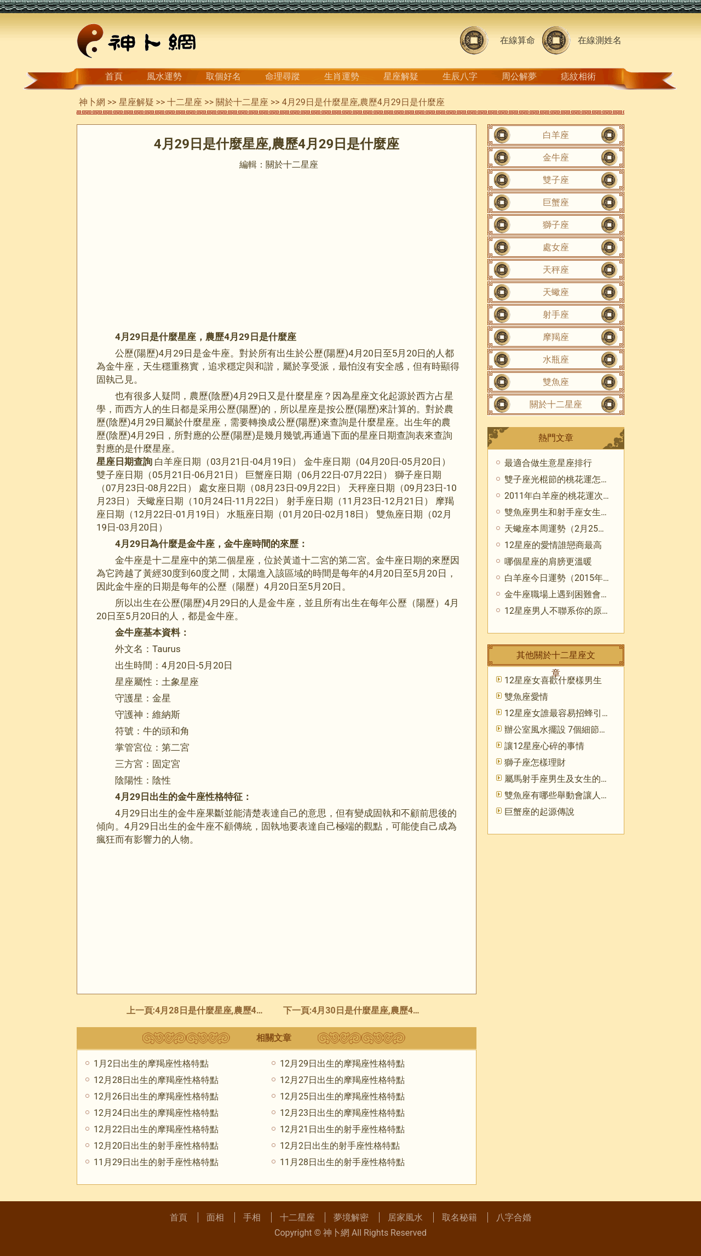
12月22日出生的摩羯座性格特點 (156, 1129)
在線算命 (517, 40)
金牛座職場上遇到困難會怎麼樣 (565, 594)
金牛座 (556, 157)
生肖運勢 (341, 76)
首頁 (114, 76)
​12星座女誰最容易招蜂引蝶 (557, 713)
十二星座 (184, 102)
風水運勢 (164, 76)
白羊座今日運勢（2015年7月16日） (574, 578)
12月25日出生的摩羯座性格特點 (342, 1096)
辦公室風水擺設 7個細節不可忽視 (569, 729)
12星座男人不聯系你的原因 (557, 611)
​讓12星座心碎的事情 (544, 746)
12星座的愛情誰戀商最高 (553, 545)
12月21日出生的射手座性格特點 (342, 1129)
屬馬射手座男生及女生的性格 (561, 779)
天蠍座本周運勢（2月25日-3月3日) (572, 528)
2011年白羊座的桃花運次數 (558, 496)
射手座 (556, 314)
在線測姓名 (600, 40)
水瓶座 (556, 359)
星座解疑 (400, 76)
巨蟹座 (556, 202)
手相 (252, 1217)
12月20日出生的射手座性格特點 (156, 1145)
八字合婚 (513, 1217)
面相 (215, 1217)
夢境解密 (351, 1217)
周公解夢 (519, 76)
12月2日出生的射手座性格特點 (340, 1145)
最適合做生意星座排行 (548, 463)
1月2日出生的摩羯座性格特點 (151, 1063)
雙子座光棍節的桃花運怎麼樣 (561, 479)
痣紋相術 (578, 76)
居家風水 (405, 1217)
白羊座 (556, 135)
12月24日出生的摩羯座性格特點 (156, 1113)
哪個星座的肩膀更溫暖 (548, 561)
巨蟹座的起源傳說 (539, 811)
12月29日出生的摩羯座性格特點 (342, 1063)
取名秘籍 (459, 1217)
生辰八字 (460, 76)
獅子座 (556, 225)
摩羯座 (556, 337)
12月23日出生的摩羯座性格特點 (342, 1113)
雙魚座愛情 (526, 697)
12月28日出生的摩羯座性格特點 (156, 1080)
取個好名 (223, 76)
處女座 (556, 247)
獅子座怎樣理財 (535, 762)
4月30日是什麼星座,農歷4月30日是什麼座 (393, 1010)
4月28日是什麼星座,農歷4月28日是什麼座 (237, 1010)
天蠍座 (556, 292)
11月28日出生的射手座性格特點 (342, 1162)
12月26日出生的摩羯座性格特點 (156, 1096)
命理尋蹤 (282, 76)
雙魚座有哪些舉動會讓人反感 (561, 795)
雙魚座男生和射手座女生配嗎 (561, 512)
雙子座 (556, 180)
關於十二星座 (242, 102)
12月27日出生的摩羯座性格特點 (342, 1080)
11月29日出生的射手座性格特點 (156, 1162)
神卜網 (92, 102)
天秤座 (556, 269)
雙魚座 (556, 382)
